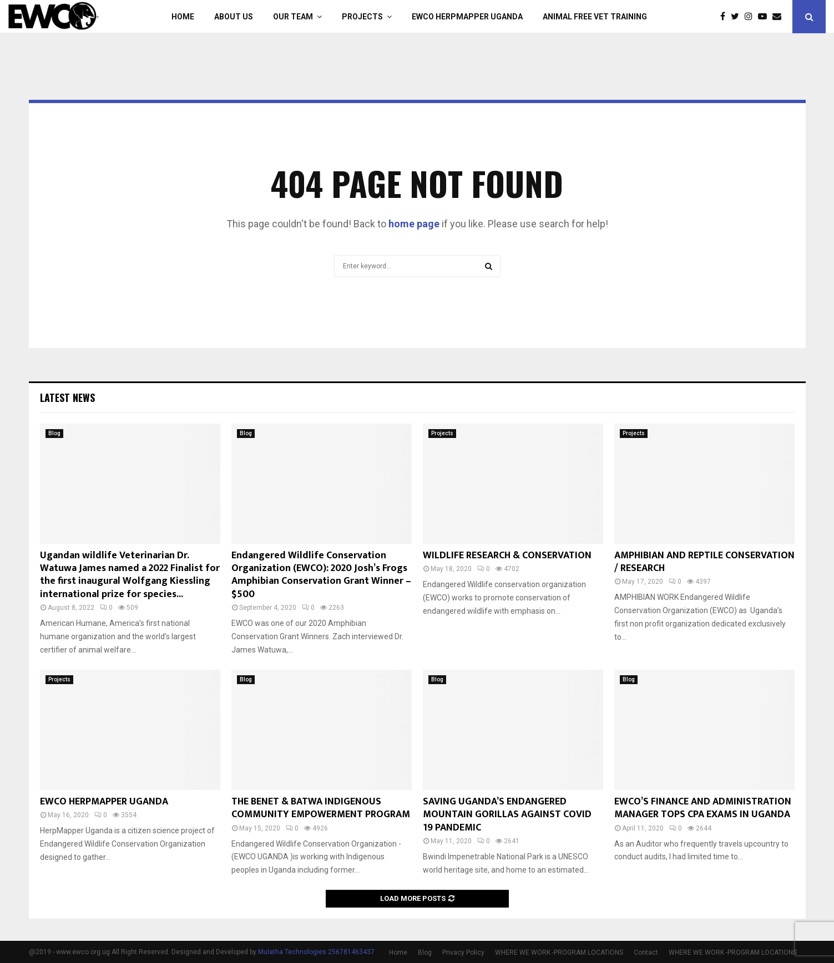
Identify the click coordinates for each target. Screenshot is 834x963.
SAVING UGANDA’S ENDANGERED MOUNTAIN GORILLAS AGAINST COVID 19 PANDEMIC (507, 814)
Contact (646, 952)
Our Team (293, 16)
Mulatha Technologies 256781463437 (316, 952)
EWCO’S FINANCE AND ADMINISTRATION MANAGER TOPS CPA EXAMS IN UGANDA (702, 808)
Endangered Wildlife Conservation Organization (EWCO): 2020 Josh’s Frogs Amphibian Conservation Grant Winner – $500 (321, 575)
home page (413, 224)
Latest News (67, 397)
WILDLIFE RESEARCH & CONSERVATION (507, 555)
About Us (233, 16)
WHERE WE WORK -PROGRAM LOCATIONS (559, 952)
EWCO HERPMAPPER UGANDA (467, 16)
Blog (54, 433)
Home (182, 16)
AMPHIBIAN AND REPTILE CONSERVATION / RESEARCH (704, 562)
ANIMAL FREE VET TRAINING (595, 16)
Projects (362, 16)
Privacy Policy (463, 952)
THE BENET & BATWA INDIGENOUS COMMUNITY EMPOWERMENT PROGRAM (320, 808)
